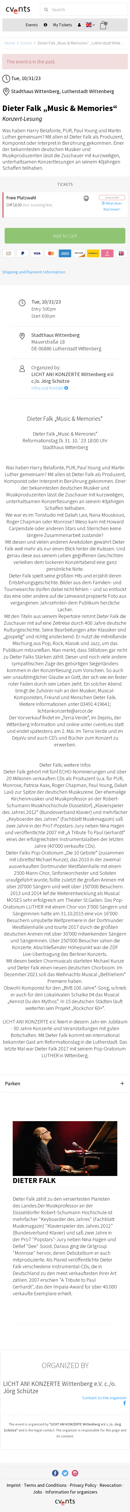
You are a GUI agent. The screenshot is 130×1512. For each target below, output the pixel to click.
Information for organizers (71, 1492)
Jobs (37, 1492)
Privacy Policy (83, 1485)
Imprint (13, 1485)
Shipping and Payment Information (33, 271)
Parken (12, 1083)
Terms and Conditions (45, 1485)
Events (26, 42)
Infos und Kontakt (49, 388)
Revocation (110, 1485)
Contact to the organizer (104, 1397)
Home (10, 42)
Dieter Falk (34, 1180)
